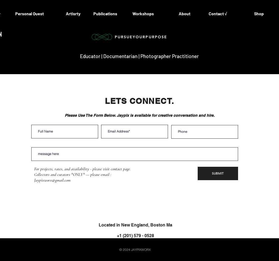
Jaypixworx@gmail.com (52, 180)
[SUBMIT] (218, 173)
